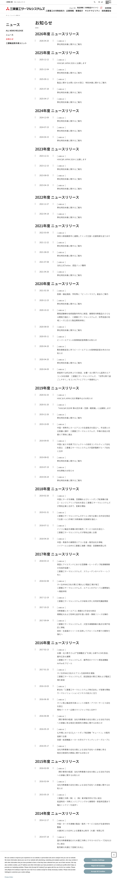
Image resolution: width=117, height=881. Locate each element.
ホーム (7, 15)
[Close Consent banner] (113, 854)
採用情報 (108, 8)
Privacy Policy (9, 877)
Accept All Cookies (98, 871)
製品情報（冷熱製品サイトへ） (89, 8)
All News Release (14, 30)
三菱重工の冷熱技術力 (55, 11)
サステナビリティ (92, 11)
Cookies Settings (98, 860)
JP (102, 2)
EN (99, 2)
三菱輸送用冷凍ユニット (16, 43)
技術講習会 (106, 11)
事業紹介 (79, 11)
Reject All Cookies (98, 866)
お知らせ (9, 39)
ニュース (72, 8)
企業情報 (70, 11)
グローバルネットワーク (15, 2)
